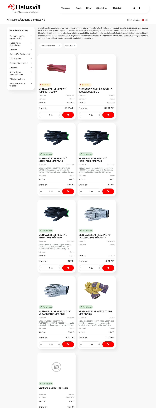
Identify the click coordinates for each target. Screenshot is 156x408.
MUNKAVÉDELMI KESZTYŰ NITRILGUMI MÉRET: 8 (136, 86)
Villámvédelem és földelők (18, 87)
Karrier (48, 292)
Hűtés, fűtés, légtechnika (15, 46)
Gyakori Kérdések (21, 299)
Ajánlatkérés (101, 9)
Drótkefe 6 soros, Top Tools (50, 229)
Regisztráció (88, 287)
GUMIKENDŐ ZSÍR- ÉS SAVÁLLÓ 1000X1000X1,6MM (78, 86)
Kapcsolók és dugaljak (20, 57)
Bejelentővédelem (21, 309)
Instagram (87, 310)
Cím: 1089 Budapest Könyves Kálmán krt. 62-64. (112, 301)
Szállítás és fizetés (22, 287)
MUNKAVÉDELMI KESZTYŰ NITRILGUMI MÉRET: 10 (107, 86)
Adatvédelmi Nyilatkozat (25, 304)
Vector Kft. (30, 402)
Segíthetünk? (51, 297)
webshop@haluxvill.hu (111, 291)
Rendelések (87, 292)
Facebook (17, 315)
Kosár (84, 304)
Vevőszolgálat (52, 287)
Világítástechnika (17, 81)
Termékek (65, 9)
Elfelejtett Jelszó (87, 298)
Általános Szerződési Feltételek (23, 293)
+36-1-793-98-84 (108, 287)
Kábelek (13, 52)
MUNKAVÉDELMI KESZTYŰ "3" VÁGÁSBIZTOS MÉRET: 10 (79, 158)
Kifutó (88, 9)
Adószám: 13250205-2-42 (111, 295)
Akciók (78, 9)
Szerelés (13, 70)
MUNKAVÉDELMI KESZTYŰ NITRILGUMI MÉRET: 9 (50, 157)
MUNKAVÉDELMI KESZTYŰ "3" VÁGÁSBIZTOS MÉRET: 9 (108, 158)
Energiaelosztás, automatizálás (17, 39)
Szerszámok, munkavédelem (16, 75)
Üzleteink (50, 302)
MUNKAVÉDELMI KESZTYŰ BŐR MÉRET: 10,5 (137, 157)
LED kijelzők (15, 61)
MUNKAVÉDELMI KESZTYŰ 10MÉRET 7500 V (49, 86)
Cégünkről (117, 9)
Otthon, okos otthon (19, 65)
